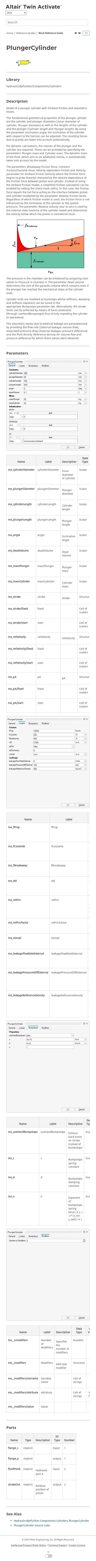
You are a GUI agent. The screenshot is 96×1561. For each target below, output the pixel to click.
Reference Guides (25, 33)
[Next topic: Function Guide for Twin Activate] (79, 33)
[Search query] (47, 22)
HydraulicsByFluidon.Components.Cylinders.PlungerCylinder (51, 1521)
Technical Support (57, 1545)
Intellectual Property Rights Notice (28, 1545)
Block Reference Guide (50, 33)
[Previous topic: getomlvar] (76, 33)
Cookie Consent (77, 1545)
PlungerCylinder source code (32, 1525)
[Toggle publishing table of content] (86, 33)
